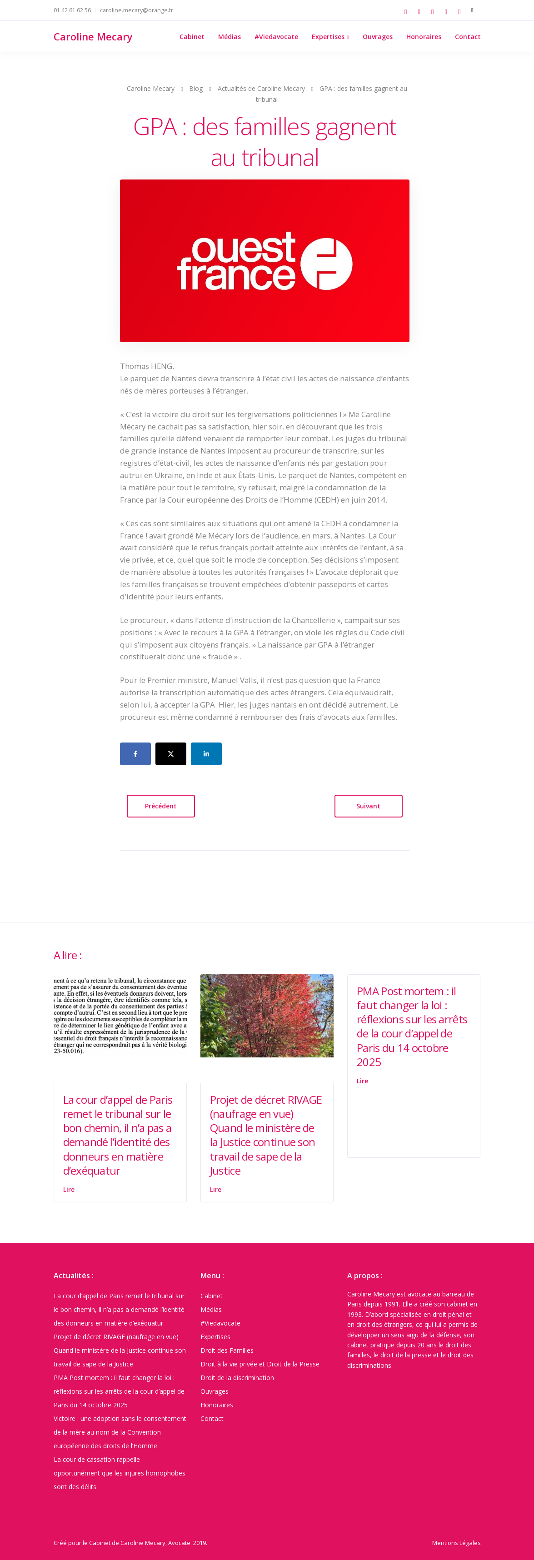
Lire (69, 1189)
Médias (229, 36)
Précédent (161, 806)
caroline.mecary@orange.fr (136, 10)
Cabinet (192, 36)
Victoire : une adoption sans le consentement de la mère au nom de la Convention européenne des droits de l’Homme (120, 1432)
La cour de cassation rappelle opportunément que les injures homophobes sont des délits (119, 1473)
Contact (468, 36)
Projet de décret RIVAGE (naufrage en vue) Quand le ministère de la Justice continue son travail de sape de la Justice (266, 1135)
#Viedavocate (276, 36)
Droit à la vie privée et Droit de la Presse (259, 1364)
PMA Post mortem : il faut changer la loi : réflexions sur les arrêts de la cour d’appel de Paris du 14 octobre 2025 (412, 1026)
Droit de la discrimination (237, 1377)
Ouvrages (378, 36)
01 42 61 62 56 (72, 10)
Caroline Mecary (93, 36)
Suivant (368, 806)
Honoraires (423, 36)
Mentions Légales (456, 1543)
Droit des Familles (227, 1350)
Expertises (328, 36)
